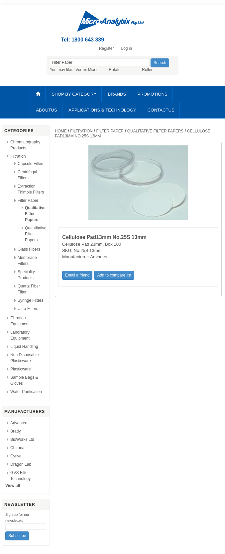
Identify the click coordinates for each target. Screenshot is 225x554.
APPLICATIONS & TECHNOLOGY (102, 110)
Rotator (115, 69)
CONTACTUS (161, 110)
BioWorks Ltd (22, 439)
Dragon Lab (20, 464)
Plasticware (20, 369)
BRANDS (117, 94)
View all (12, 485)
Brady (15, 431)
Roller (147, 69)
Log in (126, 48)
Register (106, 48)
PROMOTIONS (153, 94)
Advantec (18, 423)
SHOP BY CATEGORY (74, 94)
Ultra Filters (28, 308)
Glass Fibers (29, 249)
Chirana (17, 447)
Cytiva (16, 456)
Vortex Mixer (86, 69)
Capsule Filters (31, 163)
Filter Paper (28, 200)
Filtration (18, 156)
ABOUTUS (46, 110)
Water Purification (26, 391)
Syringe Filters (30, 300)
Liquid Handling (24, 346)
